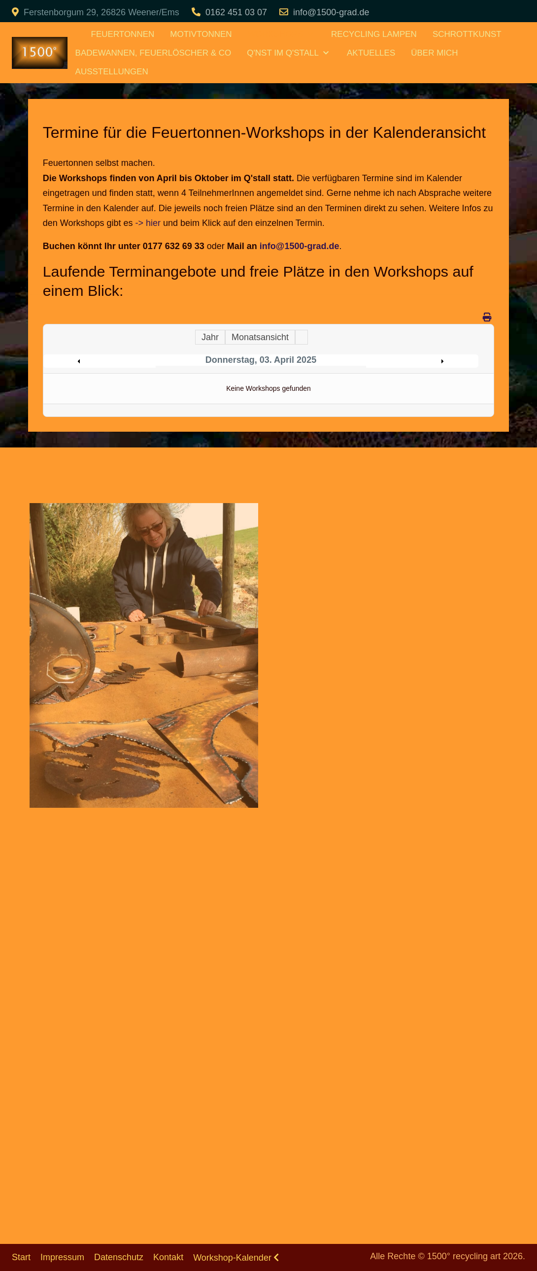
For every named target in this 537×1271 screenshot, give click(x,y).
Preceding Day (102, 361)
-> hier (148, 223)
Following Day (419, 361)
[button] (143, 654)
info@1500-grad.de (331, 12)
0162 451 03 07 (236, 12)
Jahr (210, 337)
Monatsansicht (260, 337)
